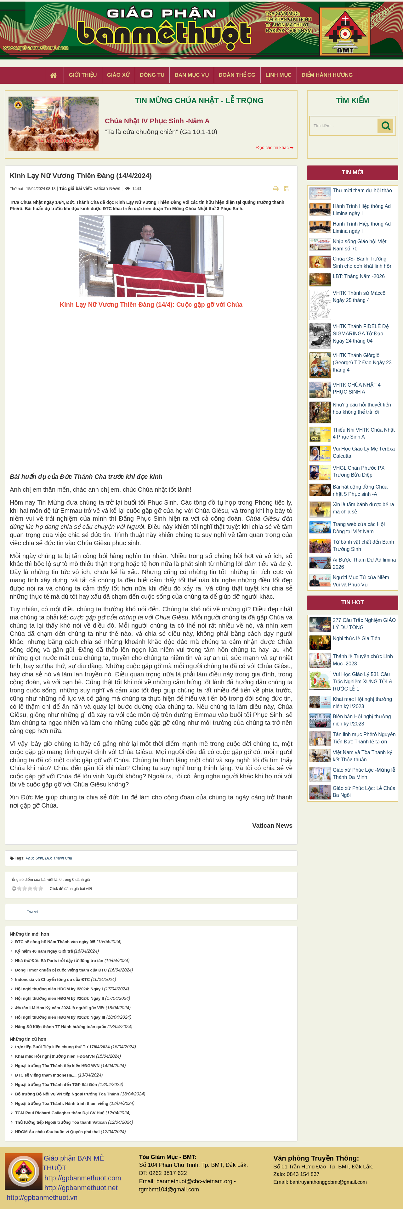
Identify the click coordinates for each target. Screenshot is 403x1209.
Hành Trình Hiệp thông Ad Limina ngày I (362, 210)
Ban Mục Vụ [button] (191, 75)
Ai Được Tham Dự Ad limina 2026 (364, 563)
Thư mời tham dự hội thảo (362, 190)
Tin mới (352, 172)
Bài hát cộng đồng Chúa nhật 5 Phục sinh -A (360, 490)
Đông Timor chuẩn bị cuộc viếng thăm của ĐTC (61, 970)
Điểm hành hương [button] (327, 75)
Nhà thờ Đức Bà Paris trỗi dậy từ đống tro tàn (59, 960)
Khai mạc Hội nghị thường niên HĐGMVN (55, 1056)
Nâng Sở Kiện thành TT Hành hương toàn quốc (60, 1026)
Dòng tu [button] (152, 75)
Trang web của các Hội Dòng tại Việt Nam (359, 528)
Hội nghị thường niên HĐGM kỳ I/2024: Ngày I (59, 989)
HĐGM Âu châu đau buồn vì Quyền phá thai (57, 1131)
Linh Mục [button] (278, 75)
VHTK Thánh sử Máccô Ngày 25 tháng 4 (359, 296)
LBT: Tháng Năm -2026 (359, 276)
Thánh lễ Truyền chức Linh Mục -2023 (363, 660)
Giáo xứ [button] (118, 75)
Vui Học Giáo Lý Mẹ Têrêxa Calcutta (364, 452)
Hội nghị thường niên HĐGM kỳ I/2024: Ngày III (60, 1017)
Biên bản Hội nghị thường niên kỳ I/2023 (362, 720)
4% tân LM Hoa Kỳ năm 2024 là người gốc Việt (60, 1007)
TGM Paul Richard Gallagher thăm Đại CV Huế (59, 1113)
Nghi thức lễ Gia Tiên (356, 638)
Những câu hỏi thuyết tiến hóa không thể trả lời (362, 408)
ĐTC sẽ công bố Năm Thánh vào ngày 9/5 (55, 941)
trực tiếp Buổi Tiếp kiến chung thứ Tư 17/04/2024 (62, 1046)
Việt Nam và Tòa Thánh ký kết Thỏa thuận (362, 756)
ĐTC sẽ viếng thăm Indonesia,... (46, 1075)
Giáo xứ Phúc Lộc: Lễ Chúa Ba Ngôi (364, 792)
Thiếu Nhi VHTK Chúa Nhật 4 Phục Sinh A (364, 433)
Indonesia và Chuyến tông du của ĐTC (52, 979)
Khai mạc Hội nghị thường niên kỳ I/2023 (362, 703)
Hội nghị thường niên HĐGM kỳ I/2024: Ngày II (59, 998)
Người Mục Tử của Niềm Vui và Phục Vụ (361, 581)
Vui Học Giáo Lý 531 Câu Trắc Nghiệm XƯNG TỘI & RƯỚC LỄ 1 (362, 681)
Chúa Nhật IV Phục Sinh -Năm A (157, 121)
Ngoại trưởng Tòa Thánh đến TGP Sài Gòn (56, 1084)
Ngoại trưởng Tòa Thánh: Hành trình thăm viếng (61, 1103)
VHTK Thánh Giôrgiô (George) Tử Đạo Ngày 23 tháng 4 (362, 362)
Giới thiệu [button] (83, 75)
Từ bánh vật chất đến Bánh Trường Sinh (363, 545)
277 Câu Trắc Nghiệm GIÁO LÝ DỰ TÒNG (364, 624)
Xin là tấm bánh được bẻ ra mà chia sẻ (363, 508)
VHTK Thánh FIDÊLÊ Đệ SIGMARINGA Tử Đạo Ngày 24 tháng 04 (361, 334)
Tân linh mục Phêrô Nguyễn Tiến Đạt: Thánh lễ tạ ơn (364, 738)
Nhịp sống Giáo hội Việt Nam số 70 (360, 245)
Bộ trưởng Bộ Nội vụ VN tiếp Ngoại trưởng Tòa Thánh (67, 1094)
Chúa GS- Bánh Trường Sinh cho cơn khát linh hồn (363, 262)
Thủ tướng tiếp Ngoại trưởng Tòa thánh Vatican (61, 1122)
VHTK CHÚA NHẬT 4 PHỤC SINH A (357, 388)
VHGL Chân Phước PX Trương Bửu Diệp (358, 471)
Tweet (32, 911)
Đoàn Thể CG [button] (237, 75)
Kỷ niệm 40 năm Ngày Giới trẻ (44, 951)
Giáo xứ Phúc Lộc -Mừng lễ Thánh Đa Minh (364, 773)
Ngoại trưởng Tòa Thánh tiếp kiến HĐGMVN (57, 1065)
